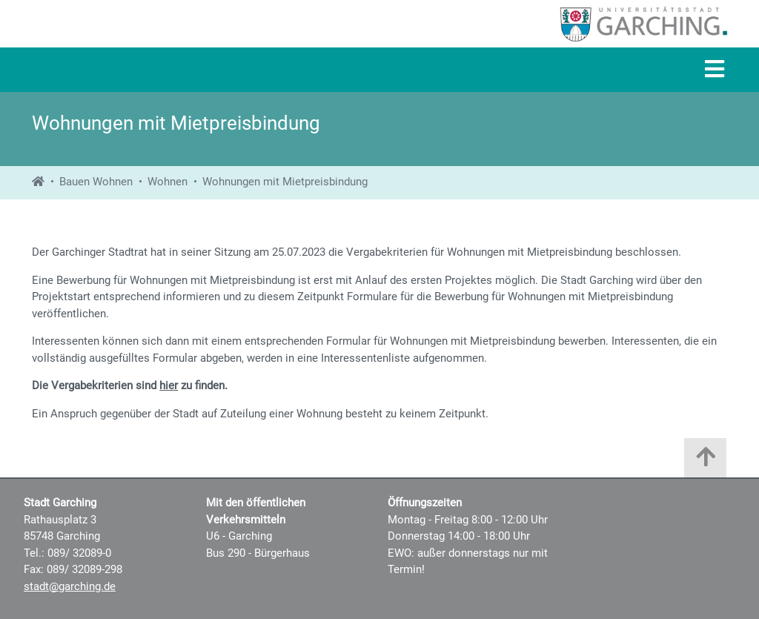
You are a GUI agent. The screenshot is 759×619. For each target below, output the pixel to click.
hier (168, 385)
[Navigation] (714, 70)
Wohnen (168, 181)
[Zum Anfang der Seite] (705, 461)
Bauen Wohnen (96, 181)
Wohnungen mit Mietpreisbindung (285, 181)
